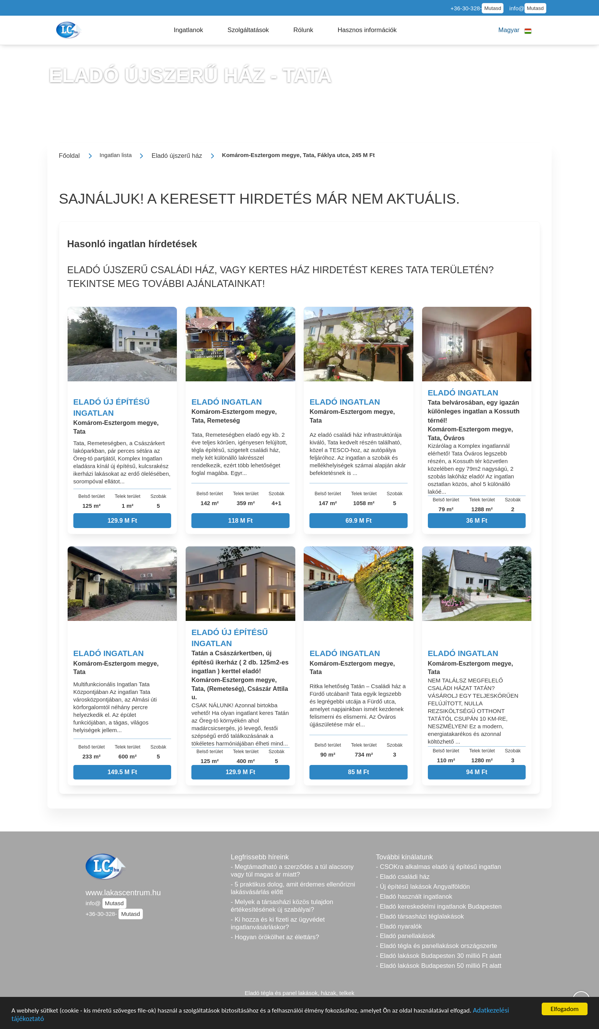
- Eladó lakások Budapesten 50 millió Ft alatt (438, 965)
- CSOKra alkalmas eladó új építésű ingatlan (438, 866)
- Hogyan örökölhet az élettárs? (275, 937)
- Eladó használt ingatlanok (414, 896)
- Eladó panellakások (405, 936)
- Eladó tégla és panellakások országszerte (436, 946)
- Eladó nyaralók (399, 926)
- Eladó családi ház (403, 876)
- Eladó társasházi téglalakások (420, 916)
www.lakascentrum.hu (123, 892)
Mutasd (492, 8)
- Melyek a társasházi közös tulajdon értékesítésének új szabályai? (282, 905)
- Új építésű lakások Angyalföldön (423, 886)
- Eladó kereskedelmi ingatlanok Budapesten (439, 906)
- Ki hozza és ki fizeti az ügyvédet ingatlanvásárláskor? (278, 923)
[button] (188, 30)
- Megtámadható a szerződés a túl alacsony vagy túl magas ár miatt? (292, 870)
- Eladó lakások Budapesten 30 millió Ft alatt (438, 955)
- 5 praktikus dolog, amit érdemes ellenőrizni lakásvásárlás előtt (293, 888)
